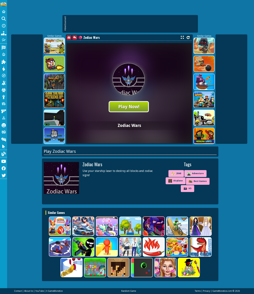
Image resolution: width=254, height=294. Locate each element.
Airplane (175, 181)
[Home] (3, 11)
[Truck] (3, 132)
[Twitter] (3, 175)
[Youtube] (3, 160)
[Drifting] (3, 139)
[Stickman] (3, 96)
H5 (187, 188)
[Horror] (3, 124)
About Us (28, 291)
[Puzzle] (3, 61)
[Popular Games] (3, 32)
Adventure (195, 173)
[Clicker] (3, 146)
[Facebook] (3, 168)
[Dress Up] (3, 68)
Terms (198, 291)
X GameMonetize (54, 291)
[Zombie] (3, 89)
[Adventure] (3, 75)
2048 (176, 173)
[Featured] (3, 39)
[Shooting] (3, 82)
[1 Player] (3, 117)
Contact (18, 291)
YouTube (39, 291)
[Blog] (3, 153)
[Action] (3, 54)
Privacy (206, 291)
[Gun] (3, 110)
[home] (69, 37)
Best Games (198, 181)
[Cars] (3, 103)
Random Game (128, 291)
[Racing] (3, 47)
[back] (74, 37)
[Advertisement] (132, 24)
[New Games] (3, 25)
